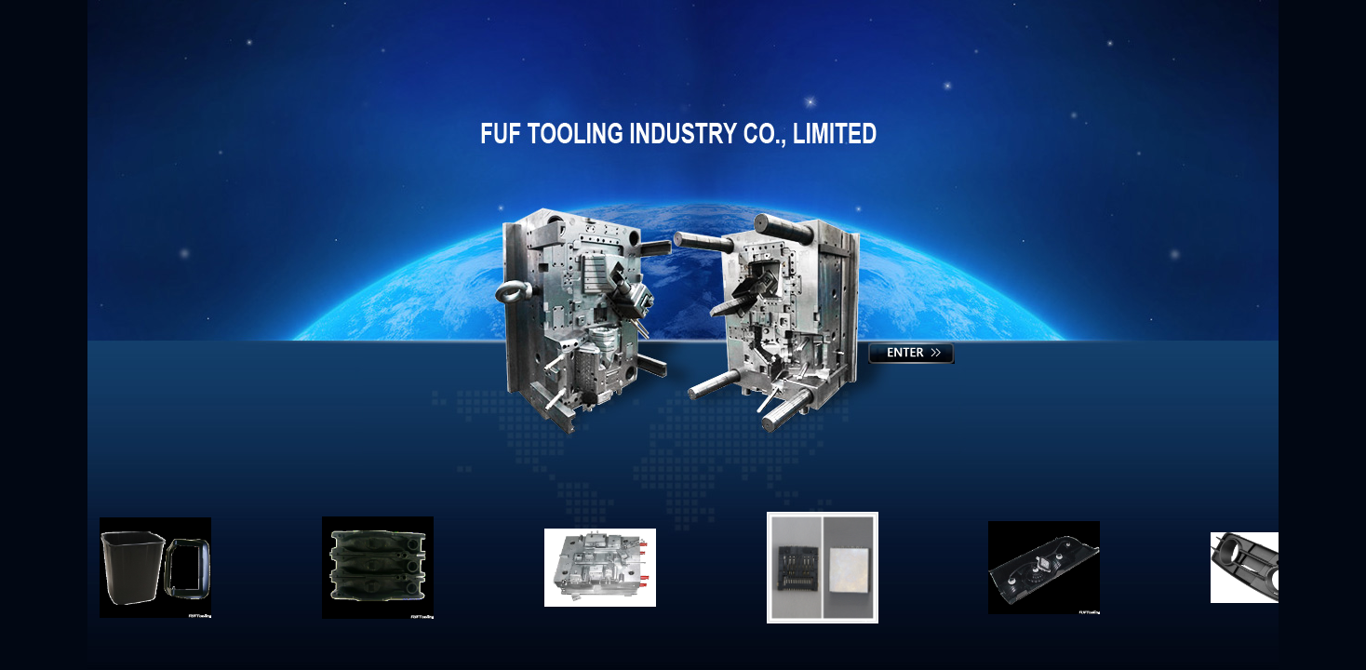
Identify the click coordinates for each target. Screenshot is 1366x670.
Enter (912, 355)
